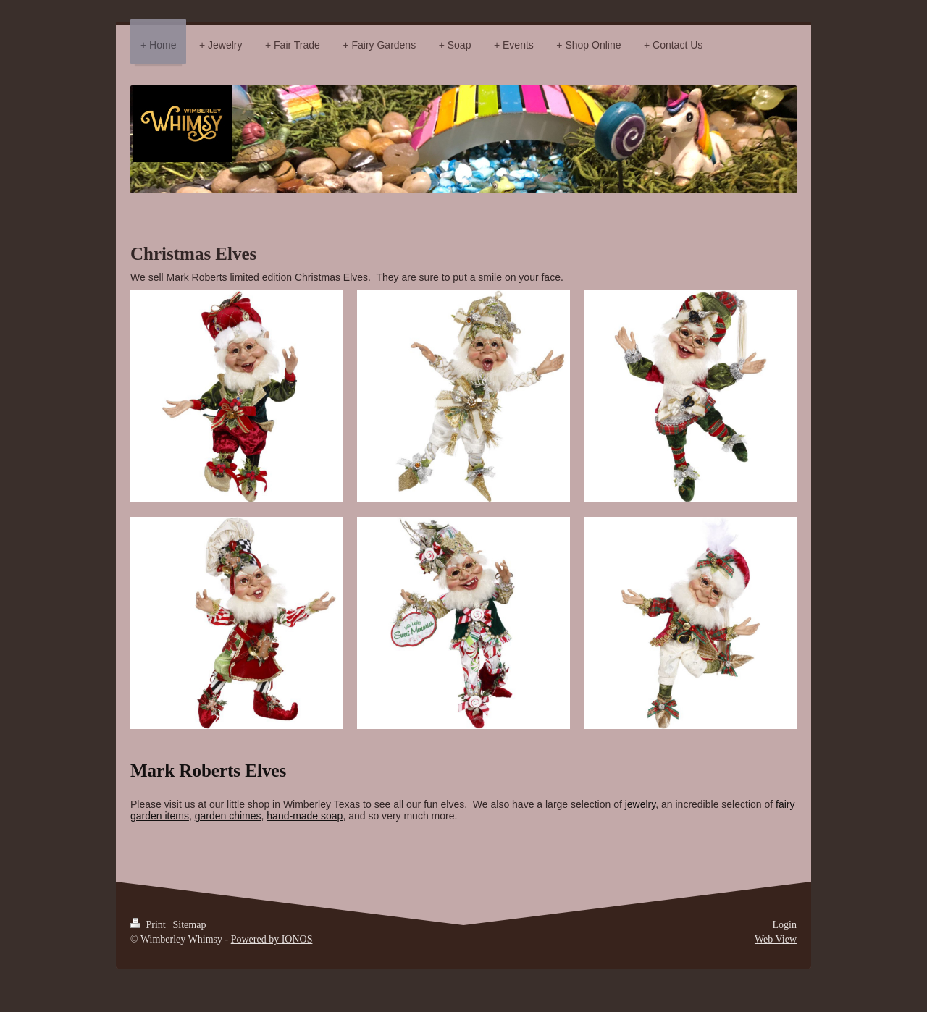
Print (149, 924)
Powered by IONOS (272, 939)
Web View (776, 939)
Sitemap (189, 924)
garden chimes (228, 816)
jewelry (640, 804)
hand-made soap (305, 816)
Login (785, 924)
